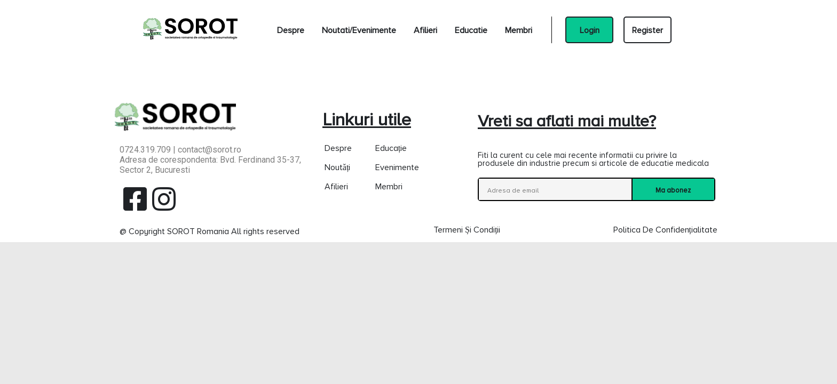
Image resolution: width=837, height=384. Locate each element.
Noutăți (338, 167)
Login (589, 30)
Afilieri (425, 30)
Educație (391, 148)
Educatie (471, 30)
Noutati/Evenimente (359, 30)
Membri (518, 30)
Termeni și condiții (466, 229)
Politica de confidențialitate (665, 229)
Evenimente (397, 167)
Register (647, 30)
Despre (290, 30)
